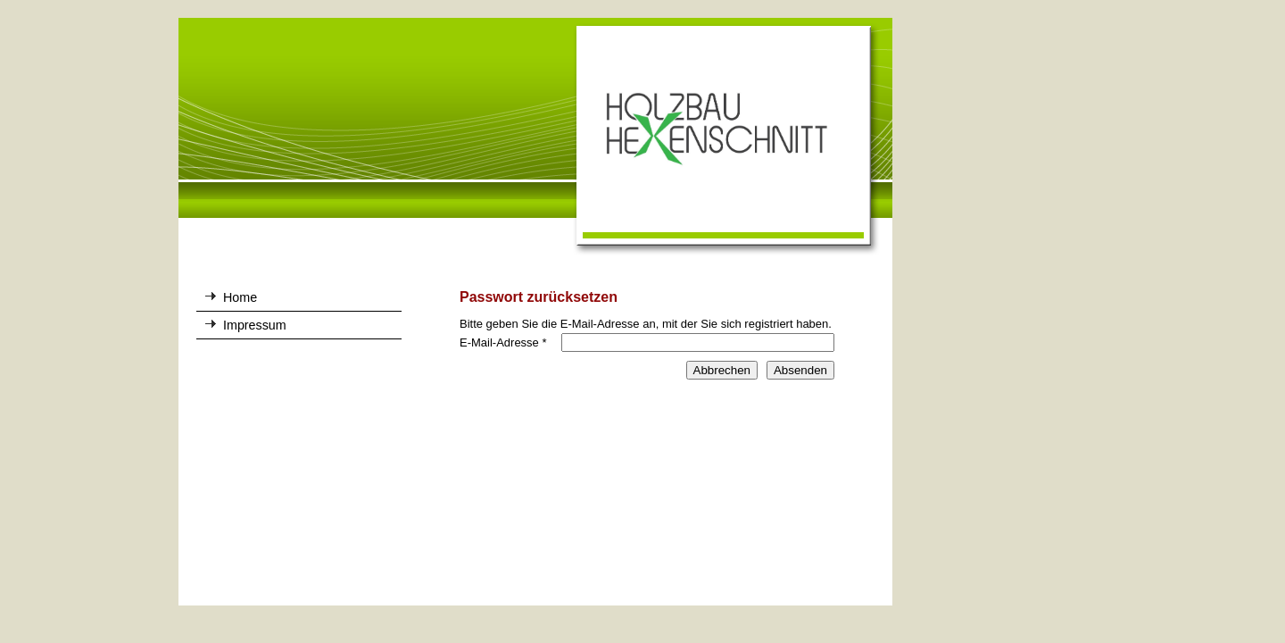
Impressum (254, 325)
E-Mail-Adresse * (503, 342)
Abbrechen (721, 370)
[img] (535, 137)
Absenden (800, 370)
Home (240, 297)
